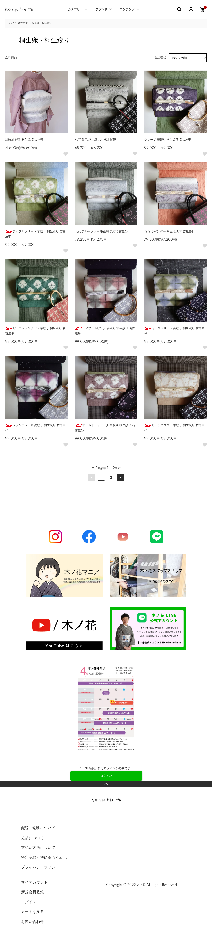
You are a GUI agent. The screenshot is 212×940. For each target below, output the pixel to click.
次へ (120, 477)
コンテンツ (127, 9)
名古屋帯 (23, 23)
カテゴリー (75, 9)
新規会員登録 (32, 892)
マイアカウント (34, 882)
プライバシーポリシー (40, 867)
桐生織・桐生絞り (42, 23)
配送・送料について (38, 828)
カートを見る (32, 912)
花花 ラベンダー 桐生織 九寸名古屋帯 (169, 231)
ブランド (101, 9)
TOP (10, 23)
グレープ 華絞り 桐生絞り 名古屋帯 (167, 139)
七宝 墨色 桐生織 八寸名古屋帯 (95, 139)
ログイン (28, 902)
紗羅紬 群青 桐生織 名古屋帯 (24, 139)
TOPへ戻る (106, 784)
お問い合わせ (32, 922)
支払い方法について (38, 848)
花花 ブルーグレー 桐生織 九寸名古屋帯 (101, 231)
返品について (32, 838)
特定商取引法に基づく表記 (44, 858)
